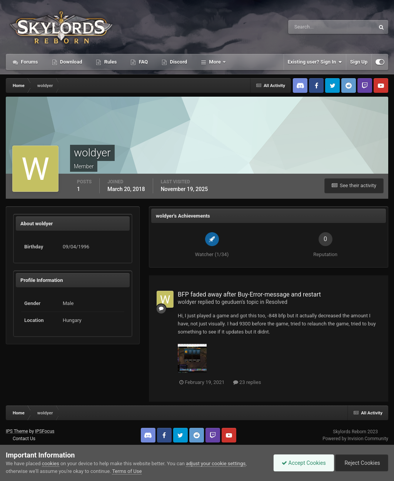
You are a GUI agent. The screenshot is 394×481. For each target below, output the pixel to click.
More (215, 62)
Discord (178, 62)
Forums (29, 62)
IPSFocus (44, 431)
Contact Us (24, 438)
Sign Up (358, 62)
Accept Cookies (304, 463)
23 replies (247, 382)
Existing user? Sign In (315, 62)
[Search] (308, 27)
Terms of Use (127, 471)
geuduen (231, 302)
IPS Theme (17, 431)
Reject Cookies (361, 463)
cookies (50, 463)
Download (70, 62)
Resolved (276, 302)
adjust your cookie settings (215, 463)
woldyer (187, 302)
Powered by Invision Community (355, 438)
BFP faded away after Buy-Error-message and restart (249, 294)
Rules (110, 62)
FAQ (142, 62)
